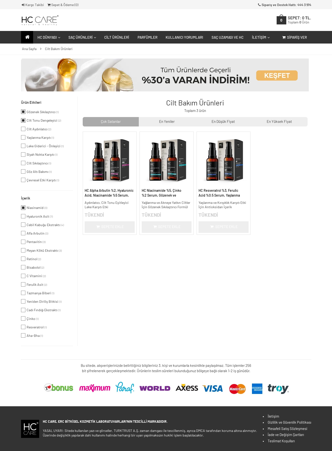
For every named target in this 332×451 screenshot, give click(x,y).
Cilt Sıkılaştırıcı (36, 163)
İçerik (25, 198)
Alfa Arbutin (34, 233)
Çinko (29, 318)
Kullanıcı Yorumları (184, 37)
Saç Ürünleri (81, 37)
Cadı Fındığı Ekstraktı (40, 310)
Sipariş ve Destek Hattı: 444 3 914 (284, 5)
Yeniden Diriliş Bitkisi (41, 301)
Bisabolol (32, 267)
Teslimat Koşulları (281, 441)
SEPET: (299, 20)
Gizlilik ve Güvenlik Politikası (289, 422)
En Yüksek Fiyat (279, 122)
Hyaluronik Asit (37, 216)
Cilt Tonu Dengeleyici (41, 120)
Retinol (31, 259)
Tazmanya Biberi (37, 293)
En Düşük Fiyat (223, 122)
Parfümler (147, 37)
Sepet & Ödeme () (62, 5)
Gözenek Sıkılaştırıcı (40, 112)
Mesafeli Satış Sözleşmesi (287, 429)
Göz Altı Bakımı (36, 171)
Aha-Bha (32, 335)
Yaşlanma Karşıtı (37, 137)
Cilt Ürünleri (116, 37)
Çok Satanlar (111, 122)
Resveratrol (34, 327)
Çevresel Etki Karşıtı (40, 180)
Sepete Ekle (110, 227)
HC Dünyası (48, 37)
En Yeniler (167, 122)
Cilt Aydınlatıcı (36, 129)
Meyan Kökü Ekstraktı (41, 250)
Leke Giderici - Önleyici (42, 146)
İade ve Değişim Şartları (286, 435)
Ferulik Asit (34, 284)
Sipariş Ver (294, 37)
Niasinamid (34, 208)
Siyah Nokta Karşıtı (39, 154)
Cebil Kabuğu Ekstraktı (42, 224)
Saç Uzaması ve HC (227, 37)
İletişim (260, 37)
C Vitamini (33, 276)
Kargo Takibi (32, 5)
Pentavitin (33, 242)
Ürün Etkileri (31, 102)
